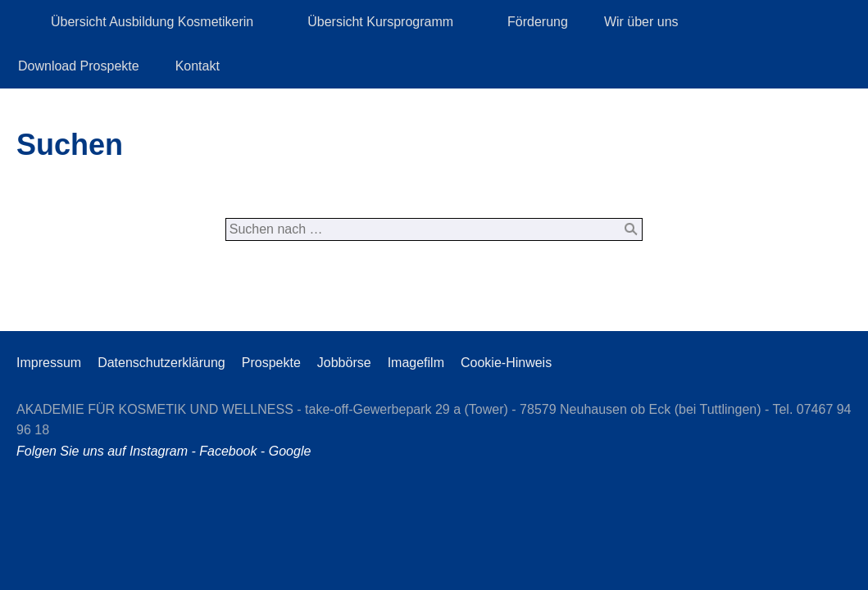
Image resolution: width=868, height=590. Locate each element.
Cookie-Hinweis (506, 363)
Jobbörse (344, 363)
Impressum (48, 363)
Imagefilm (416, 363)
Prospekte (271, 363)
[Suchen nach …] (434, 229)
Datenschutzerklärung (161, 363)
